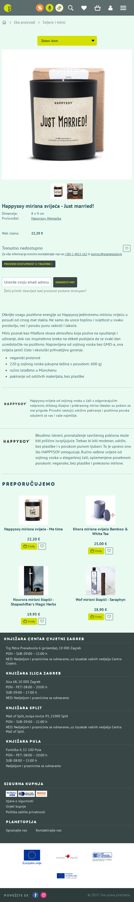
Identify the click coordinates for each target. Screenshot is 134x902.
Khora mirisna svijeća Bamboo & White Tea (100, 531)
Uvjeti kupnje (16, 806)
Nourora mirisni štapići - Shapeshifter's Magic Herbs (33, 602)
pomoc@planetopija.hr (106, 254)
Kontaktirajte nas (49, 830)
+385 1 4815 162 (75, 254)
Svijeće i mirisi (54, 22)
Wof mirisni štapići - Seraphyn (100, 599)
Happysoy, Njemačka (46, 218)
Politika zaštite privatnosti (25, 812)
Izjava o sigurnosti (19, 801)
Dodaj (29, 546)
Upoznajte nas (16, 830)
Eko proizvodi (24, 22)
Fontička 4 (13, 750)
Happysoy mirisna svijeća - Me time (33, 529)
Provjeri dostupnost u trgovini (28, 264)
